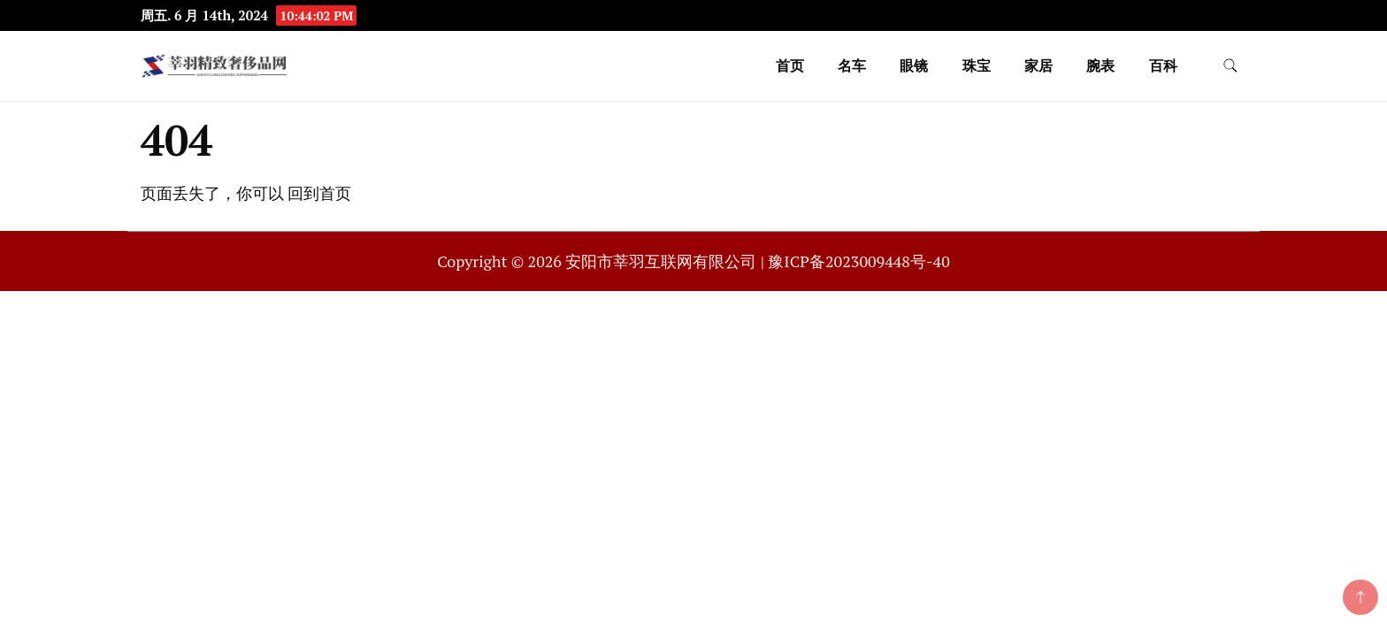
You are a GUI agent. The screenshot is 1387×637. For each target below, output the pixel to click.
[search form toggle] (1230, 66)
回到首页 (319, 192)
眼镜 (914, 65)
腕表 (1100, 65)
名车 (852, 65)
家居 (1038, 65)
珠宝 (976, 65)
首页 (790, 65)
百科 (1163, 65)
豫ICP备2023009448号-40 (858, 261)
